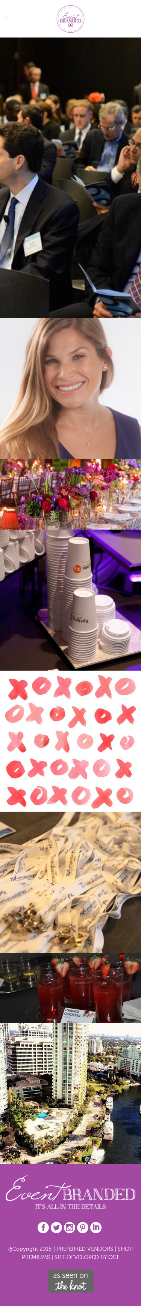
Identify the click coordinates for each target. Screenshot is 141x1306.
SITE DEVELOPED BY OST (87, 1257)
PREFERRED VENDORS (84, 1249)
